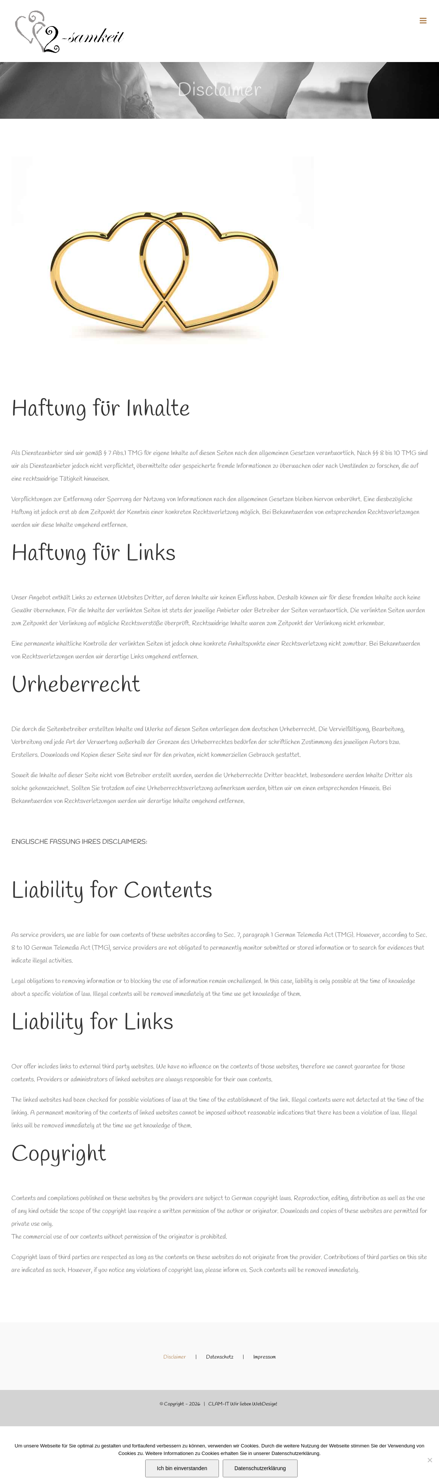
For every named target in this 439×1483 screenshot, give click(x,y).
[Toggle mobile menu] (424, 21)
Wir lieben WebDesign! (253, 1404)
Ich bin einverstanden (182, 1468)
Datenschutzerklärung (260, 1468)
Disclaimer (174, 1357)
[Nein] (429, 1460)
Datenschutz (219, 1357)
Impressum (264, 1357)
